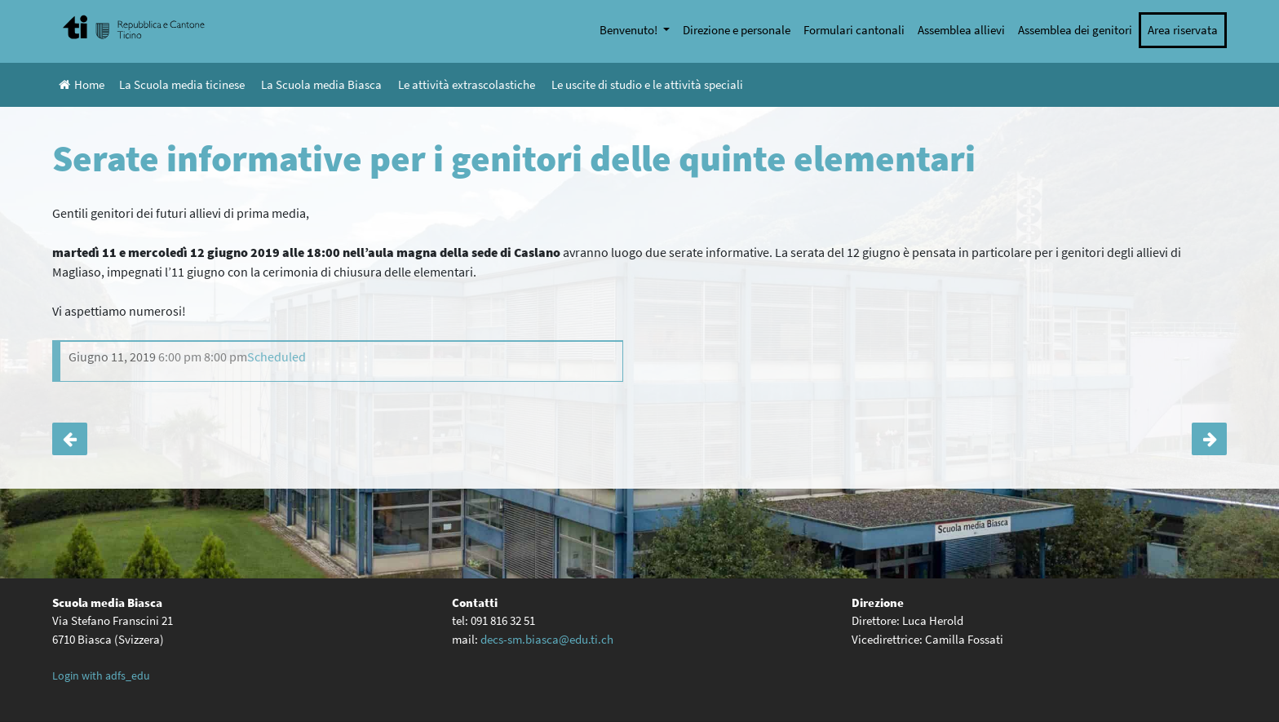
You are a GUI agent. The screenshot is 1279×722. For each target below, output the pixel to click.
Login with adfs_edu (101, 675)
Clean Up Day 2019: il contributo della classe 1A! (1209, 439)
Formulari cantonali (854, 30)
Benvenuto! (630, 30)
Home (81, 84)
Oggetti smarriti (69, 439)
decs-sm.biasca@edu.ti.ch (546, 639)
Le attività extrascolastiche (466, 84)
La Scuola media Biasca (321, 84)
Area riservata (1183, 30)
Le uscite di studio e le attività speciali (647, 84)
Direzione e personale (736, 30)
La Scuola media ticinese (182, 84)
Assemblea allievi (961, 30)
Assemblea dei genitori (1075, 30)
